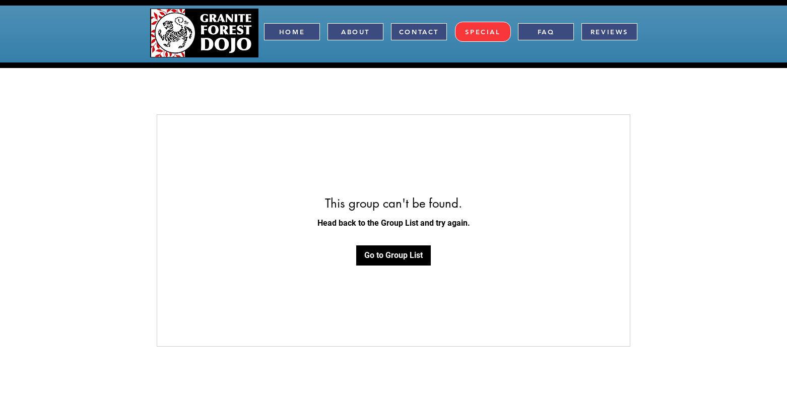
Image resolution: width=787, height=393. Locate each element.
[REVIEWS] (609, 31)
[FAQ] (546, 31)
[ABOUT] (355, 31)
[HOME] (292, 31)
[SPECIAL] (483, 32)
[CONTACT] (419, 31)
